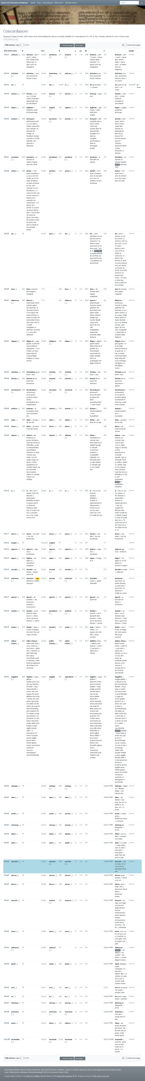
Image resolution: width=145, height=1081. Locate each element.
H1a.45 (43, 435)
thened (122, 583)
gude (119, 351)
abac (13, 797)
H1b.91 (6, 900)
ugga (118, 696)
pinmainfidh (94, 131)
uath (32, 643)
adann (13, 435)
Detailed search (71, 3)
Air (27, 186)
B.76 (23, 569)
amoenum (30, 383)
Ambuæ (29, 408)
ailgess (14, 341)
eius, (116, 76)
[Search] (129, 2)
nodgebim (30, 327)
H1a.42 (43, 408)
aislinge (14, 786)
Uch (116, 987)
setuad (92, 691)
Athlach (93, 55)
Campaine (119, 969)
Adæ (117, 420)
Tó (124, 520)
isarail (97, 343)
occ (36, 465)
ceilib (33, 723)
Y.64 (105, 378)
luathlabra (119, 484)
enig (32, 353)
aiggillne (14, 677)
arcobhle (93, 335)
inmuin (117, 136)
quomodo (34, 76)
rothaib (29, 467)
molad (28, 351)
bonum (121, 905)
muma (120, 238)
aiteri (51, 534)
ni (98, 62)
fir (27, 713)
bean (36, 627)
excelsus (29, 397)
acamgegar (94, 361)
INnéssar (29, 508)
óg (120, 402)
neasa (94, 253)
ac (31, 477)
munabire (34, 173)
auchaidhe (15, 1039)
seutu (117, 772)
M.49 (86, 73)
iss (116, 941)
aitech (121, 59)
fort (37, 178)
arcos (28, 395)
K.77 (60, 597)
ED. (38, 578)
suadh (124, 660)
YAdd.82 (106, 786)
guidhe (92, 348)
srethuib (118, 660)
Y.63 (105, 372)
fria (98, 325)
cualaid (117, 508)
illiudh (98, 320)
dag (116, 903)
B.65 (23, 378)
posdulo (29, 599)
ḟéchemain (30, 539)
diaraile (122, 320)
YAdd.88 (106, 861)
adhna (67, 1023)
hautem (93, 618)
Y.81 (105, 677)
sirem (125, 278)
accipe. (121, 1044)
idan (98, 616)
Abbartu (118, 300)
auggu (117, 679)
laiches (28, 78)
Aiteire (93, 534)
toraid (117, 981)
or (125, 931)
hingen (35, 629)
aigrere (14, 549)
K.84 (60, 813)
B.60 (23, 171)
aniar (28, 181)
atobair (34, 315)
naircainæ (98, 726)
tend (117, 121)
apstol (13, 597)
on (116, 81)
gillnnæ (29, 696)
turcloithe (123, 772)
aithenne (15, 578)
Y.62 (105, 341)
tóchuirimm (30, 607)
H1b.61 (6, 300)
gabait (34, 743)
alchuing (14, 825)
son (35, 733)
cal (123, 952)
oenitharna (94, 438)
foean (92, 110)
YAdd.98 (106, 1012)
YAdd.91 (106, 900)
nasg (99, 94)
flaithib (123, 752)
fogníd (34, 162)
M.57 (86, 289)
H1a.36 (43, 171)
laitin (92, 399)
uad (36, 691)
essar (125, 517)
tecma (35, 429)
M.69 (86, 558)
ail (118, 346)
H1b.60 (6, 289)
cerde (35, 164)
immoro (118, 241)
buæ (36, 411)
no (122, 129)
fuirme (117, 138)
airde (117, 809)
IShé (32, 653)
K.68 (60, 426)
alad (116, 836)
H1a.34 (43, 119)
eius (27, 76)
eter (91, 176)
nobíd (28, 98)
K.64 (60, 378)
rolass (31, 656)
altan (13, 426)
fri (38, 322)
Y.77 (105, 597)
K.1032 (61, 85)
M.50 (86, 85)
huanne (93, 646)
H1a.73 (43, 825)
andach (52, 900)
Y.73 (105, 549)
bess (118, 706)
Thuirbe (118, 143)
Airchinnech (119, 390)
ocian (117, 278)
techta (35, 310)
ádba (38, 648)
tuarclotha (94, 750)
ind (125, 282)
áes (125, 164)
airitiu (30, 699)
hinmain (29, 131)
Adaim (98, 462)
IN (122, 517)
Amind (92, 378)
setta (92, 684)
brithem (123, 552)
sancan (123, 138)
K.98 (60, 1012)
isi (37, 308)
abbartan (15, 300)
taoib (117, 513)
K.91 (60, 900)
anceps (117, 878)
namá (28, 315)
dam (35, 508)
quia (91, 246)
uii (33, 351)
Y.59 (105, 233)
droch (117, 915)
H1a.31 (43, 85)
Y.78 (105, 611)
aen (123, 435)
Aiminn (118, 378)
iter (34, 176)
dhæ (91, 422)
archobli (37, 330)
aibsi (94, 462)
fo (100, 613)
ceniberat (30, 748)
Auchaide (118, 1039)
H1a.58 (43, 786)
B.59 (23, 157)
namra (28, 574)
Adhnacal (118, 947)
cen (122, 791)
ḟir (99, 716)
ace (117, 866)
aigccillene (69, 677)
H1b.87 (6, 843)
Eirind (117, 270)
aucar (117, 1049)
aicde (13, 813)
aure (116, 87)
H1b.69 (6, 435)
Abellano (123, 964)
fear (100, 682)
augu (100, 677)
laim (100, 176)
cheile (30, 325)
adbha (93, 643)
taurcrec (29, 750)
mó (38, 510)
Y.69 (105, 435)
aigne (13, 558)
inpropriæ (120, 760)
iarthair (32, 227)
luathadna (119, 479)
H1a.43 (43, 420)
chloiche (34, 651)
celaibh (92, 445)
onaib (28, 723)
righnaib (93, 457)
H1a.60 (43, 813)
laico (35, 78)
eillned (117, 974)
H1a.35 (43, 157)
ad (34, 420)
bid (27, 112)
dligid (117, 960)
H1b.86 (6, 834)
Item (117, 469)
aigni (51, 558)
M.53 (86, 119)
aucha (120, 990)
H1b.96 (6, 996)
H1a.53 (43, 597)
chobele (118, 335)
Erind (118, 280)
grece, (117, 816)
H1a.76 (43, 1039)
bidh (91, 112)
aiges (28, 560)
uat (38, 193)
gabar (34, 305)
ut (34, 188)
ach (12, 987)
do (35, 64)
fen (94, 491)
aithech (14, 55)
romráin (29, 138)
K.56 (60, 119)
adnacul (52, 947)
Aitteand (30, 119)
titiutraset (98, 723)
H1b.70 (6, 491)
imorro (29, 616)
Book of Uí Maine (33, 1076)
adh (98, 420)
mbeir (121, 723)
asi (34, 200)
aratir (97, 243)
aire (122, 572)
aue (116, 96)
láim (29, 178)
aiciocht (52, 861)
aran (99, 752)
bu (122, 133)
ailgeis (99, 341)
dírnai (28, 462)
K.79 (60, 627)
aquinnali (93, 503)
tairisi (124, 623)
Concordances (47, 3)
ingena (92, 632)
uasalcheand (31, 404)
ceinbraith (93, 752)
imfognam (119, 779)
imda (118, 845)
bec (120, 802)
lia (119, 656)
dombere (34, 181)
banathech (119, 452)
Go (142, 3)
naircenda (35, 701)
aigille (28, 728)
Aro (116, 285)
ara (101, 260)
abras (13, 884)
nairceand (98, 704)
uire (95, 651)
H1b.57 (6, 157)
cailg (122, 467)
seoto (92, 748)
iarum (92, 696)
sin (39, 317)
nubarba (118, 487)
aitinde (52, 578)
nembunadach (120, 411)
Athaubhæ (30, 372)
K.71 (60, 534)
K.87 (60, 843)
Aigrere (29, 549)
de (96, 289)
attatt (36, 207)
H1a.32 (43, 94)
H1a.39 (43, 372)
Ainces (117, 875)
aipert (33, 312)
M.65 (86, 435)
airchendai (119, 748)
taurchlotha (33, 684)
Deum (117, 602)
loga (99, 686)
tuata (119, 81)
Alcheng (118, 825)
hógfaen (29, 110)
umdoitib (34, 98)
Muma (28, 198)
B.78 (23, 597)
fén (31, 491)
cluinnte (118, 1042)
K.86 (60, 834)
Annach (118, 900)
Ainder (29, 627)
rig (39, 467)
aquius (30, 503)
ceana (92, 322)
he (116, 927)
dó (37, 176)
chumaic (118, 718)
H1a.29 (43, 55)
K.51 (60, 55)
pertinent (118, 1028)
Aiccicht (118, 861)
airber (13, 171)
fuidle (117, 593)
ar (36, 157)
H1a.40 (43, 378)
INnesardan (94, 505)
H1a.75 (43, 1023)
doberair (29, 335)
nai (123, 955)
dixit (37, 126)
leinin (92, 442)
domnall (93, 460)
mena (117, 522)
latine (35, 397)
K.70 (60, 491)
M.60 (86, 372)
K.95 (60, 987)
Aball (117, 964)
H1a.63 (43, 843)
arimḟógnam (31, 752)
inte (121, 793)
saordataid (119, 673)
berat (120, 775)
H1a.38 (43, 341)
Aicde (117, 813)
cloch (32, 648)
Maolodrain (119, 131)
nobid (117, 98)
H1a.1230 (44, 543)
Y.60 (105, 289)
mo (33, 477)
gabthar (93, 308)
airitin (92, 701)
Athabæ (118, 372)
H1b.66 (6, 408)
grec (99, 395)
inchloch (32, 665)
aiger (99, 549)
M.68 (86, 549)
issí (37, 665)
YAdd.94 (106, 964)
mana (34, 510)
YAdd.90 (106, 884)
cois (94, 358)
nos (122, 834)
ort (120, 880)
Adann (117, 435)
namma (118, 348)
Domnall (33, 469)
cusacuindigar (31, 356)
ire (34, 198)
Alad (117, 843)
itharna (117, 438)
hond (28, 663)
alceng (51, 825)
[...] (19, 55)
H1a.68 (43, 931)
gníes (117, 563)
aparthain (93, 310)
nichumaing (33, 708)
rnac (122, 440)
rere (28, 552)
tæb (91, 136)
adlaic (31, 704)
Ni (37, 129)
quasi (94, 85)
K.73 (60, 549)
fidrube (118, 153)
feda (122, 992)
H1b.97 (6, 1003)
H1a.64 (43, 861)
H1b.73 (6, 549)
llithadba (118, 474)
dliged (117, 952)
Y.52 (105, 73)
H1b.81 (6, 677)
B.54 (23, 55)
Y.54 (105, 94)
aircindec (53, 390)
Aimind (29, 378)
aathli (99, 581)
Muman (29, 495)
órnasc (33, 96)
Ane (12, 289)
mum (119, 246)
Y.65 (105, 390)
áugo (36, 677)
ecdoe (123, 813)
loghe (92, 356)
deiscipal (118, 869)
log (123, 686)
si (124, 310)
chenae (117, 325)
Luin (33, 457)
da (99, 353)
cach (33, 186)
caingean (29, 565)
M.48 (86, 55)
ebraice (122, 915)
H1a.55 (43, 627)
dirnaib (94, 447)
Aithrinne (119, 1012)
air (91, 178)
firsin (37, 696)
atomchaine (94, 141)
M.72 (86, 627)
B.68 (23, 420)
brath (37, 138)
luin (99, 442)
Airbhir (92, 171)
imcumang (94, 713)
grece (33, 395)
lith (27, 656)
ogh (100, 107)
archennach (30, 392)
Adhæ (92, 420)
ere (120, 181)
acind (124, 869)
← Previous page (67, 45)
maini (36, 515)
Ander (117, 627)
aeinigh (97, 356)
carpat (28, 493)
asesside (29, 200)
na (27, 103)
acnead (117, 668)
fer (99, 491)
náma (34, 57)
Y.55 (105, 107)
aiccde (67, 813)
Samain (33, 129)
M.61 (86, 378)
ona (91, 728)
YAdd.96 (106, 996)
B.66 (23, 390)
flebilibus (93, 498)
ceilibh (96, 735)
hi (39, 442)
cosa (116, 361)
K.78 (60, 611)
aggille (123, 755)
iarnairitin (30, 718)
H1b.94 (6, 964)
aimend (52, 378)
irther (36, 217)
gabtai (99, 745)
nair (97, 755)
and (27, 212)
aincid (124, 878)
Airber (29, 171)
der (27, 632)
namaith (93, 62)
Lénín (28, 457)
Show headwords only (10, 39)
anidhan (68, 611)
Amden (93, 611)
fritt (35, 171)
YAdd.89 (106, 875)
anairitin (93, 716)
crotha (34, 462)
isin (27, 308)
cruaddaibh (94, 455)
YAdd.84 (106, 813)
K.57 (60, 157)
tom (96, 508)
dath (125, 843)
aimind (67, 378)
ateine (92, 581)
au (123, 85)
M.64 (86, 420)
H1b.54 (6, 94)
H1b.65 (6, 390)
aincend (29, 143)
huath (121, 643)
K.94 (60, 964)
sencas (117, 663)
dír (27, 422)
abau (99, 85)
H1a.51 (43, 569)
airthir (124, 265)
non (120, 903)
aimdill (94, 465)
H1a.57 (43, 677)
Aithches (29, 73)
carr (35, 491)
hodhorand (30, 682)
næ (91, 706)
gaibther (118, 308)
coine (118, 517)
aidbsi (119, 462)
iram (37, 220)
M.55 (86, 171)
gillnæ (28, 679)
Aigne (117, 558)
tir (93, 251)
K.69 (60, 435)
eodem (117, 983)
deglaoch (118, 69)
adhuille (29, 141)
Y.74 (105, 558)
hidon (36, 616)
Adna (117, 1023)
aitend (14, 119)
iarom (36, 694)
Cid (27, 704)
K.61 (60, 300)
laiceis (92, 78)
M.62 (86, 390)
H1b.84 (6, 813)
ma (91, 510)
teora (31, 210)
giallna (92, 679)
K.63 (60, 372)
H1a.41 (43, 390)
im (121, 98)
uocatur (34, 634)
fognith (123, 162)
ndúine (29, 162)
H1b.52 (6, 73)
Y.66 (105, 408)
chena (37, 320)
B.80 (23, 611)
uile (116, 850)
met (120, 978)
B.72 (23, 534)
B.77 (23, 578)
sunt (95, 246)
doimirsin (93, 699)
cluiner (117, 1052)
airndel (14, 569)
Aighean (29, 107)
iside (122, 282)
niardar (92, 320)
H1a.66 (43, 884)
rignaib (117, 457)
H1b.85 (6, 825)
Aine (28, 289)
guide (92, 343)
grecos (122, 395)
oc (32, 474)
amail (35, 110)
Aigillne (29, 677)
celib (95, 728)
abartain (32, 308)
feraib (28, 743)
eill (119, 971)
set (100, 708)
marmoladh (94, 351)
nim (34, 141)
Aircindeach (94, 390)
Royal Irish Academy (64, 1076)
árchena (36, 183)
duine (28, 317)
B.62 (23, 300)
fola (116, 852)
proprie (35, 735)
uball (122, 981)
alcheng (14, 1003)
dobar (92, 315)
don (121, 275)
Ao (91, 85)
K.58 (60, 171)
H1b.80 (6, 641)
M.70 (86, 578)
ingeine (33, 291)
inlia (35, 653)
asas (116, 141)
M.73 (86, 611)
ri (97, 457)
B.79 (23, 627)
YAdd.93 (106, 947)
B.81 (23, 641)
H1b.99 (6, 1023)
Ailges (28, 341)
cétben (117, 976)
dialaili (92, 317)
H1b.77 (6, 597)
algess (120, 363)
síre (116, 243)
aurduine (14, 157)
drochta (118, 925)
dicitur (28, 205)
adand (28, 474)
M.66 (86, 491)
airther (29, 207)
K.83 (60, 797)
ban (96, 450)
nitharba (29, 452)
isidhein (96, 260)
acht (32, 64)
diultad (29, 613)
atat (124, 260)
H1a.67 (43, 900)
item (34, 493)
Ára (32, 212)
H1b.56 (6, 119)
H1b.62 (6, 341)
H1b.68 (6, 426)
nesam (119, 268)
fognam (93, 755)
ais (122, 1023)
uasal (93, 404)
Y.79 (105, 627)
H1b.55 (6, 107)
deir (29, 629)
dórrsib (29, 159)
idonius (92, 623)
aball (13, 964)
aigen (13, 107)
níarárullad (30, 320)
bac (123, 800)
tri (101, 246)
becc (116, 807)
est (36, 188)
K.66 (60, 408)
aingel (13, 543)
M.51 (86, 94)
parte (36, 503)
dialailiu (124, 730)
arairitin (98, 689)
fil (33, 133)
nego (124, 996)
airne (92, 248)
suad (37, 658)
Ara (33, 205)
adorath (93, 682)
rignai (35, 467)
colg (28, 477)
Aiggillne (118, 677)
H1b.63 (6, 372)
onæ (36, 643)
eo (36, 378)
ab (125, 85)
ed (123, 663)
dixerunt (32, 505)
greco (124, 632)
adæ (13, 420)
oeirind (96, 258)
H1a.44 (43, 426)
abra (122, 884)
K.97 (60, 825)
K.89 (60, 875)
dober (122, 317)
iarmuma (93, 241)
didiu (97, 59)
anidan (14, 611)
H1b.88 (6, 861)
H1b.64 (6, 378)
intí (35, 353)
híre (35, 193)
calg (99, 465)
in (37, 225)
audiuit (37, 500)
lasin (28, 164)
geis (37, 341)
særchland (33, 103)
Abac (117, 797)
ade (91, 536)
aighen (67, 107)
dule (118, 148)
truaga (124, 515)
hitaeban (29, 136)
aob (124, 976)
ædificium (118, 818)
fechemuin (119, 539)
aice (119, 864)
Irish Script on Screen (101, 1076)
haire (31, 183)
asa (91, 694)
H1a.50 (43, 558)
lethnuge (118, 112)
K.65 (60, 390)
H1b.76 (6, 578)
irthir (125, 270)
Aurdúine (118, 157)
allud (13, 834)
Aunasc (29, 94)
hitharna (29, 438)
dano (123, 341)
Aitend (117, 119)
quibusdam (30, 498)
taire (91, 513)
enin (100, 632)
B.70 (23, 435)
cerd (116, 167)
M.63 (86, 408)
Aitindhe (93, 578)
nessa (31, 215)
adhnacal (15, 947)
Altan (117, 426)
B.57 (23, 107)
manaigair (93, 146)
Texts (39, 3)
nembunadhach (96, 411)
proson (95, 738)
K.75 (60, 569)
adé (37, 534)
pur (121, 934)
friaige (98, 558)
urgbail (52, 543)
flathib (28, 726)
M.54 (86, 157)
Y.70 (105, 491)
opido (117, 966)
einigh (92, 689)
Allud (117, 834)
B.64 (23, 372)
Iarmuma (118, 256)
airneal (52, 569)
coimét (117, 955)
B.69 (23, 426)
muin (124, 178)
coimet (124, 957)
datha (123, 845)
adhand (68, 435)
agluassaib (30, 101)
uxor (37, 73)
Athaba (93, 372)
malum (117, 917)
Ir (115, 246)
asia (91, 258)
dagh (124, 903)
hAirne (35, 210)
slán (121, 857)
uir (36, 646)
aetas (117, 1035)
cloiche (117, 653)
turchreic (118, 777)
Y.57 (105, 157)
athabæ (14, 372)
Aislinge (118, 786)
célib (28, 730)
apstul (51, 597)
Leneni (117, 442)
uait (97, 238)
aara (97, 510)
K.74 (60, 558)
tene (120, 581)
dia (97, 176)
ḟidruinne (29, 146)
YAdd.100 (107, 1039)
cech (120, 234)
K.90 (60, 884)
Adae (28, 420)
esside (31, 220)
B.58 (23, 119)
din (37, 59)
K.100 (61, 1039)
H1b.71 (6, 534)
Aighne (29, 558)
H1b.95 (6, 987)
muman (93, 493)
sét (27, 684)
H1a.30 (43, 73)
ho (27, 222)
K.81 (60, 677)
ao (12, 85)
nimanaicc (118, 150)
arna (91, 723)
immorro (118, 273)
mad (36, 351)
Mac (120, 126)
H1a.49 (43, 549)
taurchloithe (122, 684)
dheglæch (30, 67)
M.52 (86, 107)
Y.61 (105, 300)
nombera (97, 173)
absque (121, 788)
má (27, 517)
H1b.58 (6, 171)
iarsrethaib (30, 658)
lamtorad (118, 889)
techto (122, 312)
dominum (30, 602)
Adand (29, 435)
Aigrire (92, 549)
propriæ (118, 765)
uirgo (28, 634)
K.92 (60, 931)
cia (116, 743)
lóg (35, 686)
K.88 (60, 861)
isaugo (29, 694)
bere (121, 173)
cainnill (36, 474)
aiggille (52, 677)
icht (124, 861)
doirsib (117, 159)
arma (117, 830)
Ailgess (117, 341)
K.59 (60, 233)
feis (121, 886)
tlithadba (29, 445)
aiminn (14, 378)
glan (120, 939)
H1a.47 (43, 534)
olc (124, 925)
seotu (97, 718)
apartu (93, 300)
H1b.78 (6, 611)
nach (118, 716)
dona (37, 723)
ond (27, 648)
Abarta (29, 300)
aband (117, 800)
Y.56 (105, 119)
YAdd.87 (106, 843)
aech (28, 57)
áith (36, 55)
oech (118, 57)
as (27, 215)
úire (27, 651)
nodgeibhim (94, 330)
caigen (124, 565)
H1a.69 (43, 947)
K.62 (60, 341)
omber (92, 718)
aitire (13, 534)
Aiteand (93, 119)
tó (31, 510)
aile (123, 181)
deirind (99, 253)
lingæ (117, 791)
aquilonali (118, 503)
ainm (28, 64)
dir (95, 422)
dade (117, 536)
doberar (118, 337)
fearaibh (93, 745)
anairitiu (33, 711)
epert (32, 322)
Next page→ (80, 45)
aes (124, 1028)
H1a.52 (43, 578)
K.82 (60, 786)
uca (94, 694)
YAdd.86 (106, 834)
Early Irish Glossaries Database (14, 2)
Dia (121, 422)
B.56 (23, 94)
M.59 (86, 341)
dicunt (123, 1030)
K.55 (60, 107)
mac (36, 101)
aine (97, 291)
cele (91, 327)
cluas (139, 87)
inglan (119, 941)
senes (124, 1025)
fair (124, 855)
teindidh (93, 121)
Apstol (117, 597)
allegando (118, 827)
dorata (119, 682)
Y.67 (105, 420)
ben (123, 627)
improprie (30, 733)
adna (13, 1023)
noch (120, 251)
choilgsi (29, 479)
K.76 (60, 578)
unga (117, 447)
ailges (67, 341)
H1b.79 (6, 627)
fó (37, 611)
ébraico (122, 908)
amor (13, 931)
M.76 (86, 677)
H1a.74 (43, 1012)
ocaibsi (33, 472)
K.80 (60, 641)
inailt (117, 886)
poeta (28, 440)
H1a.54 (43, 611)
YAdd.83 (106, 797)
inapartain (94, 332)
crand (124, 593)
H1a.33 (43, 107)
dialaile (92, 686)
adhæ (67, 420)
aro (120, 265)
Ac (116, 996)
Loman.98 (132, 85)
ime (121, 931)
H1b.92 (6, 931)
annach (14, 900)
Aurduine (30, 157)
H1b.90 (6, 884)
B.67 (23, 408)
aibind (117, 386)
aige (36, 549)
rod (118, 477)
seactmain (94, 353)
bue (92, 413)
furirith (117, 305)
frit (123, 171)
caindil (119, 465)
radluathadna (33, 447)
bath (28, 374)
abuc (51, 797)
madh (94, 515)
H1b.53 (6, 85)
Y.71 (105, 534)
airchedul (29, 563)
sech (121, 121)
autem (29, 738)
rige (122, 457)
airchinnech (16, 390)
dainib (118, 515)
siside (117, 253)
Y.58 (105, 171)
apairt (92, 312)
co (34, 138)
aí (31, 560)
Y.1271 (106, 987)
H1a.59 (43, 797)
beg (116, 802)
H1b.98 (6, 1012)
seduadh (98, 701)
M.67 (86, 534)
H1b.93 (6, 947)
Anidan (29, 611)
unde (34, 126)
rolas (117, 658)
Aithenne (118, 578)
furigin (29, 133)
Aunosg (93, 94)
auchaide (53, 1039)
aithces (68, 73)
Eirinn (28, 217)
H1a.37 (43, 233)
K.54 (60, 94)
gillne (97, 733)
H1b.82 (6, 786)
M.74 (86, 641)
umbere (93, 181)
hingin (124, 629)
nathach (93, 452)
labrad (117, 793)
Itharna (122, 469)
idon (125, 618)
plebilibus (30, 500)
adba (28, 643)
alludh (67, 834)
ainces (13, 875)
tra (35, 718)
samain (92, 129)
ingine (120, 291)
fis (117, 880)
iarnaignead (35, 663)
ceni (116, 775)
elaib (122, 445)
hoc (37, 460)
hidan (35, 613)
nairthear (93, 236)
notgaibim (123, 330)
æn (35, 435)
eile (97, 711)
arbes (28, 701)
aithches (14, 73)
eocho (93, 57)
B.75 (23, 558)
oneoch (37, 706)
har (116, 353)
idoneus (29, 621)
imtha (92, 508)
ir (36, 190)
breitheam (30, 554)
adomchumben (120, 146)
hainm (92, 64)
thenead (29, 583)
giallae (122, 699)
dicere (28, 740)
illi (115, 1030)
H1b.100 (7, 1039)
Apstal (29, 597)
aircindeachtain (95, 402)
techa (117, 368)
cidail (95, 706)
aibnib (117, 805)
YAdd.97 (106, 825)
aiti (116, 871)
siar (34, 222)
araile (35, 317)
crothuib (118, 455)
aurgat (117, 992)
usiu (96, 317)
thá (27, 510)
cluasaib (118, 101)
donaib (34, 728)
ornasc (122, 96)
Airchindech (31, 390)
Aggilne (93, 677)
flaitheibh (93, 730)
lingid (125, 786)
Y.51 (105, 55)
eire (100, 181)
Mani (120, 527)
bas (33, 374)
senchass (31, 660)
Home (33, 3)
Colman (29, 455)
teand (28, 126)
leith (95, 112)
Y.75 (105, 569)
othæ (99, 641)
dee (36, 420)
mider (92, 629)
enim (31, 632)
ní (35, 62)
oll (116, 978)
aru (100, 248)
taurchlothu (31, 716)
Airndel (29, 569)
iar (121, 658)
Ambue (93, 408)
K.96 (60, 996)
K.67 (60, 420)
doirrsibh (93, 159)
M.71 (86, 597)
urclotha (97, 684)
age (123, 549)
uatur (100, 646)
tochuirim (118, 604)
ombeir (31, 713)
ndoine (117, 162)
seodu (36, 713)
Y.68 (105, 426)
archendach (119, 392)
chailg (97, 467)
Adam (92, 435)
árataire (34, 513)
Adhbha (93, 641)
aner (92, 627)
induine (29, 305)
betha (28, 230)
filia (35, 632)
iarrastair (29, 668)
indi (91, 358)
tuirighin (93, 138)
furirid (36, 303)
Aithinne (29, 578)
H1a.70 (43, 964)
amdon (92, 613)
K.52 (60, 73)
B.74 (23, 549)
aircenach (93, 392)
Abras (117, 884)
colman (92, 440)
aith (27, 59)
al (121, 482)
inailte (117, 896)
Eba (116, 971)
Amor (117, 931)
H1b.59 (6, 233)
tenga (117, 1017)
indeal (28, 572)
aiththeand (30, 121)
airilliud (124, 322)
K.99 (60, 1023)
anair (28, 173)
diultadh (93, 616)
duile (92, 143)
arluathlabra (31, 450)
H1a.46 (43, 491)
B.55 (23, 73)
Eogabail (29, 294)
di (27, 178)
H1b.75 (6, 569)
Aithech (29, 55)
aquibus (93, 495)
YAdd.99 (106, 1023)
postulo (118, 599)
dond (117, 701)
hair (116, 1019)
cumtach (120, 821)
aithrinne (15, 1012)
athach (92, 59)
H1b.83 (6, 797)
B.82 (23, 677)
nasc (35, 94)
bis (123, 802)
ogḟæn (124, 107)
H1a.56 (43, 641)
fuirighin (93, 133)
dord (28, 472)
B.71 (23, 491)
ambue (14, 408)
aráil (35, 343)
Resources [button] (58, 3)
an (94, 136)
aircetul (118, 565)
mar (118, 505)
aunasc (14, 94)
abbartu (68, 300)
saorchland (119, 103)
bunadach (30, 411)
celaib (28, 460)
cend (117, 402)
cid (37, 716)
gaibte (122, 770)
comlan (122, 404)
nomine (35, 289)
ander (13, 627)
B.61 (23, 289)
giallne (122, 679)
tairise (36, 621)
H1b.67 (6, 420)
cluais (117, 90)
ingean (92, 294)
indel (125, 569)
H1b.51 (6, 55)
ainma (92, 733)
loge (116, 358)
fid (34, 131)
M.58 (86, 300)
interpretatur (120, 913)
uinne (117, 646)
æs (31, 164)
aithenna (118, 590)
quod (28, 381)
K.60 (60, 289)
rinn (116, 1014)
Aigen (117, 107)
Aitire (28, 534)
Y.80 (105, 641)
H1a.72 (43, 996)
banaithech (30, 465)
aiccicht (14, 861)
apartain (118, 310)
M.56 (86, 233)
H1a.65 (43, 875)
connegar (122, 361)
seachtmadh (94, 303)
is (31, 124)
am (118, 934)
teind (97, 124)
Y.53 (105, 85)
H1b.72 (6, 543)
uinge (33, 460)
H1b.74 (6, 558)
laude (124, 836)
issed (37, 660)
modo (123, 983)
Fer (37, 493)
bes (124, 691)
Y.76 (105, 578)
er (124, 399)
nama (100, 57)
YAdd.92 (106, 931)
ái (120, 560)
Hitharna (35, 440)
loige (28, 353)
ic (115, 936)
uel (38, 632)
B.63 (23, 341)
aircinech (68, 390)
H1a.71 (43, 987)
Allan (28, 426)
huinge (98, 445)
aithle (117, 583)
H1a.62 (43, 834)
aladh (67, 843)
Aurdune (93, 157)
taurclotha (36, 745)
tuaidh (121, 513)
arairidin (33, 689)
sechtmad (30, 303)
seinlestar (122, 927)
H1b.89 (6, 875)
